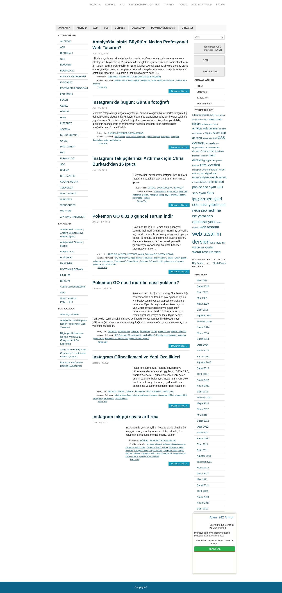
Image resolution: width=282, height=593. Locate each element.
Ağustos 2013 (204, 362)
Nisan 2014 (203, 333)
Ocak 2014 (202, 344)
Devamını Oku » (179, 91)
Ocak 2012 (202, 426)
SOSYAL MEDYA (69, 181)
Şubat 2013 (203, 368)
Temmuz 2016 (204, 321)
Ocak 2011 (202, 491)
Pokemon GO (67, 158)
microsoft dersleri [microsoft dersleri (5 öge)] (200, 182)
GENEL (64, 105)
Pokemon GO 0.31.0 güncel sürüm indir (132, 216)
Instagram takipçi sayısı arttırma (163, 195)
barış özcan (120, 136)
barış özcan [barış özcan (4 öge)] (207, 138)
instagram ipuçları (140, 195)
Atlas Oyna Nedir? (69, 314)
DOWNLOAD (138, 28)
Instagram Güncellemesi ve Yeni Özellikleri (136, 356)
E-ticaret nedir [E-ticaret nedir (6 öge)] (208, 151)
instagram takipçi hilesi (135, 447)
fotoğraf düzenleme (123, 395)
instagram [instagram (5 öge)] (196, 170)
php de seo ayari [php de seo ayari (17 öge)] (204, 187)
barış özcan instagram (135, 136)
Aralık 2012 (203, 380)
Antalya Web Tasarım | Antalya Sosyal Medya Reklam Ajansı (72, 233)
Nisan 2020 (203, 303)
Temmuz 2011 (204, 462)
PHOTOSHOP (67, 146)
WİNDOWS (66, 199)
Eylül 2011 (202, 450)
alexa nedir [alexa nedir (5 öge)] (203, 119)
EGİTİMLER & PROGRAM (74, 88)
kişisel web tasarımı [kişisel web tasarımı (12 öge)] (214, 177)
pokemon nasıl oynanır (174, 261)
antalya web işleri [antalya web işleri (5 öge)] (210, 124)
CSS (106, 28)
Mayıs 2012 (203, 403)
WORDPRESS (68, 205)
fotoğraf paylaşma (140, 395)
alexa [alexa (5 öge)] (194, 119)
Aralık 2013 (203, 350)
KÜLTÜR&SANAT (69, 135)
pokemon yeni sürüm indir (104, 264)
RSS (205, 60)
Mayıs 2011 (203, 467)
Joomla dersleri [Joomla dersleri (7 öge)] (210, 169)
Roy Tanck (197, 263)
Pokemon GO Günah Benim (126, 261)
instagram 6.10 (165, 395)
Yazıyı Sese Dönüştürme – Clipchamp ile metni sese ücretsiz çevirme (74, 353)
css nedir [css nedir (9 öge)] (210, 143)
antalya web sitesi (148, 80)
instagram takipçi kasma (157, 447)
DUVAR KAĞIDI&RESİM (163, 28)
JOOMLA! (65, 129)
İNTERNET (66, 123)
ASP (95, 28)
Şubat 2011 (203, 485)
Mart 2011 (202, 479)
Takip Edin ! (211, 71)
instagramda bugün (112, 140)
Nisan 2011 (203, 473)
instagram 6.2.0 (180, 395)
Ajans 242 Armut (221, 517)
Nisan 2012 (203, 409)
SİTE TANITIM (67, 176)
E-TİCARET (169, 5)
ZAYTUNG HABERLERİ (72, 216)
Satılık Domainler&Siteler (144, 5)
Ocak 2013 (202, 374)
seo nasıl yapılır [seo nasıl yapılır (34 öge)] (205, 205)
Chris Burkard (160, 191)
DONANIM (120, 28)
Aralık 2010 (203, 497)
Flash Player (219, 263)
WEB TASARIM (68, 193)
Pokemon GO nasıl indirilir (151, 261)
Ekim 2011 (202, 444)
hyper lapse (172, 191)
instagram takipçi (154, 444)
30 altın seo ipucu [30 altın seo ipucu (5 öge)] (216, 115)
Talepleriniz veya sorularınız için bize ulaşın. (214, 542)
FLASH (64, 99)
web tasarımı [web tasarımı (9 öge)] (217, 242)
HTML (63, 117)
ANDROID (82, 28)
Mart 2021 (202, 298)
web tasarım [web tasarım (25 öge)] (209, 227)
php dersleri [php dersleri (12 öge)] (216, 181)
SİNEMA (64, 170)
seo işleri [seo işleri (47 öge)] (214, 199)
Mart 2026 (202, 280)
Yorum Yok (102, 87)
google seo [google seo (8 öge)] (209, 160)
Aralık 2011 (203, 432)
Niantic (170, 258)
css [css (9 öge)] (215, 138)
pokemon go (107, 261)
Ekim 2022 (202, 292)
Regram (182, 195)
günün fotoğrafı (153, 136)
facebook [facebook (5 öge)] (219, 151)
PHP (62, 152)
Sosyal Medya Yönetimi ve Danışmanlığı (222, 526)
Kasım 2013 (203, 356)
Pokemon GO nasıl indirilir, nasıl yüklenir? (135, 282)
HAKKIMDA (110, 5)
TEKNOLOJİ (66, 187)
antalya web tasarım (79, 13)
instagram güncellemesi (103, 398)
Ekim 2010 (202, 508)
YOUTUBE (66, 211)
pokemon (97, 261)
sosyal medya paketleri (149, 456)
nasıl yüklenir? (160, 258)
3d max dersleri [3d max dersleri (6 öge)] (200, 115)
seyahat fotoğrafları (141, 198)
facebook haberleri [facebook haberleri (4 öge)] (200, 156)
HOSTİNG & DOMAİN (202, 5)
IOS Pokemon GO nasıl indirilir (128, 258)
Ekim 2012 (202, 391)
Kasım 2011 (203, 438)
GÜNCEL (65, 111)
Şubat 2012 (203, 420)
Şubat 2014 (203, 339)
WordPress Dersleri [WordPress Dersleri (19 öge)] (206, 252)
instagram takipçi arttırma (174, 444)
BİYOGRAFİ (66, 53)
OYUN (63, 141)
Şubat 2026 (203, 286)
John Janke (147, 258)
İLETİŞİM (220, 5)
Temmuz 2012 (204, 397)
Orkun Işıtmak (181, 258)
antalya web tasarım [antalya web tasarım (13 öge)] (205, 128)
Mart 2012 (202, 415)
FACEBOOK (66, 94)
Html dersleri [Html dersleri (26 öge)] (210, 165)
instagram (165, 136)
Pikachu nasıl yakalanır (166, 335)
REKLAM (183, 5)
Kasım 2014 (203, 327)
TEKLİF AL (214, 548)
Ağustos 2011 (204, 456)
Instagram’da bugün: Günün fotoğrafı (130, 102)
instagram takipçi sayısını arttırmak (157, 453)
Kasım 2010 (203, 502)
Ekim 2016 (202, 309)
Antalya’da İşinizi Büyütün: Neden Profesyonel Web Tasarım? (74, 324)
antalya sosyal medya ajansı (127, 80)
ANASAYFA (94, 5)
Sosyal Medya (121, 398)
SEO (122, 5)
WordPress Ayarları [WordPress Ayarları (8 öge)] (202, 247)
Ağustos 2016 (204, 315)
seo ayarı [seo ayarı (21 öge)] (199, 193)
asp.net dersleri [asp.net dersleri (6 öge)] (212, 133)
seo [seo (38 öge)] (220, 187)
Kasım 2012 (203, 385)
